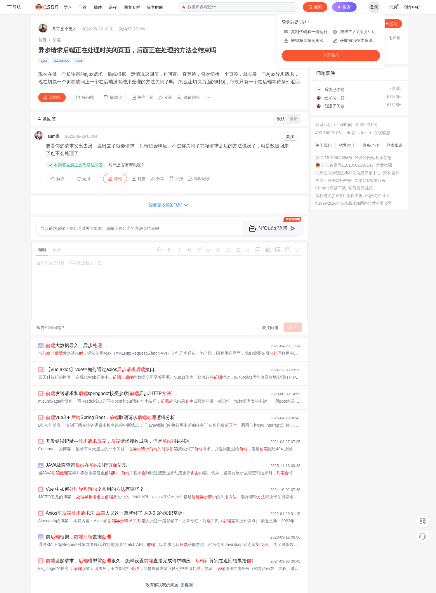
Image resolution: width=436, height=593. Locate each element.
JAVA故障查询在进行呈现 (86, 465)
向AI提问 (386, 23)
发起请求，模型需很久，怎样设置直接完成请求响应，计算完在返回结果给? (152, 560)
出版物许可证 (377, 195)
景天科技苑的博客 (54, 377)
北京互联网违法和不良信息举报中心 (348, 172)
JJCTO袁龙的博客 (54, 496)
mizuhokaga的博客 (55, 401)
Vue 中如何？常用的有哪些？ (95, 489)
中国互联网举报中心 (333, 180)
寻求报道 (394, 145)
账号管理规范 (360, 188)
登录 (374, 7)
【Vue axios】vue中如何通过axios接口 (100, 369)
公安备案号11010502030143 (347, 165)
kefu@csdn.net (357, 132)
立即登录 (331, 55)
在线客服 (382, 132)
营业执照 (384, 165)
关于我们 (323, 145)
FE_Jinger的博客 (53, 568)
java (79, 60)
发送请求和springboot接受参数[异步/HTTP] (109, 393)
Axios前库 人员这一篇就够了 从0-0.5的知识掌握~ (115, 513)
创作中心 (412, 7)
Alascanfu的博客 (53, 520)
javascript (61, 60)
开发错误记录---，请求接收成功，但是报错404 (117, 441)
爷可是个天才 (64, 29)
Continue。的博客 (54, 449)
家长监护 (391, 172)
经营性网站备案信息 (373, 157)
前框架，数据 (78, 536)
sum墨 (54, 136)
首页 (42, 40)
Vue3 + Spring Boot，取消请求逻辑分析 (110, 417)
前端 (57, 40)
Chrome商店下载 (330, 188)
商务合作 (371, 145)
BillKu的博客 (49, 425)
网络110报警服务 (370, 180)
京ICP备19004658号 (334, 157)
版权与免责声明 (329, 195)
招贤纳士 (347, 145)
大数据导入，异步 (74, 345)
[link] (42, 40)
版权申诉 (354, 195)
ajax (44, 60)
